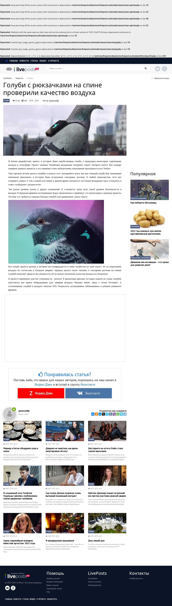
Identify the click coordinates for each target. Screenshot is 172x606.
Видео (43, 60)
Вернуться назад (160, 78)
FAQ (48, 592)
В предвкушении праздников (60, 540)
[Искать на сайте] (98, 68)
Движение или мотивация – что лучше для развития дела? (149, 263)
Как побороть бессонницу (143, 202)
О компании (92, 578)
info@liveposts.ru (136, 578)
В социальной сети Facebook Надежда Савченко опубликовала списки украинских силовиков (20, 496)
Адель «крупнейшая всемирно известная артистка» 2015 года (19, 542)
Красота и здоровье (138, 198)
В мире (6, 100)
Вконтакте (88, 384)
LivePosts (7, 78)
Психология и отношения (140, 258)
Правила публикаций (55, 582)
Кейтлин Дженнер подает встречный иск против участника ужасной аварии (107, 494)
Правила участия (53, 578)
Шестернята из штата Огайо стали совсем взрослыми (105, 449)
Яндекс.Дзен (43, 384)
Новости (24, 60)
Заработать (52, 599)
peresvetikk (54, 100)
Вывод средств (53, 585)
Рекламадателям (94, 585)
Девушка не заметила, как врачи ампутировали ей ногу (62, 449)
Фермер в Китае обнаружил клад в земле (20, 449)
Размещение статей (54, 588)
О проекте (53, 60)
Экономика (135, 226)
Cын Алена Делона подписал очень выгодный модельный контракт (63, 494)
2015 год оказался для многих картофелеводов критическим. (145, 232)
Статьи (34, 60)
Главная (12, 60)
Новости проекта (94, 582)
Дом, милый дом (96, 540)
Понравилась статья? (65, 374)
